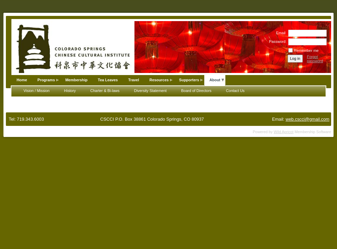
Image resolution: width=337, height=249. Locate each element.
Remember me (306, 50)
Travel (133, 80)
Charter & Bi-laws (105, 91)
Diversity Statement (150, 91)
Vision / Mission (36, 91)
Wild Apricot (283, 132)
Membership (76, 80)
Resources (159, 80)
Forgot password (315, 59)
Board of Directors (196, 91)
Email (279, 33)
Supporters (189, 80)
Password (275, 41)
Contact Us (235, 91)
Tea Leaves (108, 80)
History (70, 91)
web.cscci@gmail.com (307, 119)
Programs (46, 80)
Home (22, 80)
